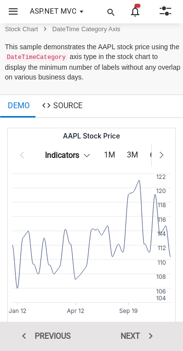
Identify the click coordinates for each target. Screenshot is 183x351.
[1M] (109, 155)
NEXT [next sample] (140, 336)
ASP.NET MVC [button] (53, 11)
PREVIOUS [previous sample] (43, 336)
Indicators (70, 155)
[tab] (18, 106)
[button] (9, 11)
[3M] (132, 155)
